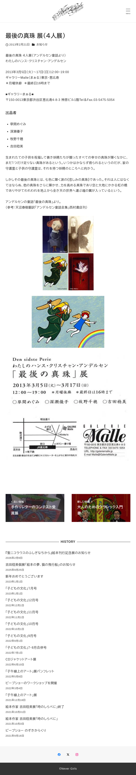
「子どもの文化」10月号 (22, 624)
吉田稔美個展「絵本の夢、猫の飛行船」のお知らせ (41, 564)
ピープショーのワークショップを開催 (31, 683)
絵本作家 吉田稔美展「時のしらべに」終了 (35, 706)
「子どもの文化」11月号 (22, 612)
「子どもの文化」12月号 (22, 600)
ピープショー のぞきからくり (26, 730)
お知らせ (42, 44)
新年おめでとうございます (24, 576)
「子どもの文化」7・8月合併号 (26, 647)
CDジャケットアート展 (21, 659)
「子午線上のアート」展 (21, 695)
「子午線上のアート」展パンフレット (30, 671)
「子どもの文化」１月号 (21, 588)
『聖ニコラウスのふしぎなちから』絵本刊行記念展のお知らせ (48, 553)
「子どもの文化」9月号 (21, 635)
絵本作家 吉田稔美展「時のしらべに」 (32, 718)
